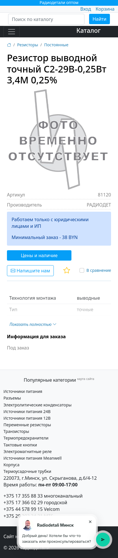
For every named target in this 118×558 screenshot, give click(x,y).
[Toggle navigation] (11, 31)
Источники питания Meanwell (32, 458)
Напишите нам (30, 270)
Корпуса (11, 464)
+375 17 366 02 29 (23, 502)
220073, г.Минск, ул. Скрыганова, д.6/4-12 (50, 478)
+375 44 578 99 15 (23, 509)
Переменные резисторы (27, 424)
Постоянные (56, 44)
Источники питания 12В (27, 418)
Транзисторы (16, 431)
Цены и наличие (39, 255)
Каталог (88, 30)
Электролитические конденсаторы (37, 405)
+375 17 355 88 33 (23, 496)
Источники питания (22, 391)
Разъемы (12, 398)
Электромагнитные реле (27, 451)
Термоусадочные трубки (27, 471)
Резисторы (27, 44)
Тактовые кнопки (20, 445)
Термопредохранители (25, 438)
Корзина (105, 9)
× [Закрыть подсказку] (90, 521)
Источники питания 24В (27, 411)
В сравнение (98, 270)
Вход (85, 9)
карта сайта (85, 379)
